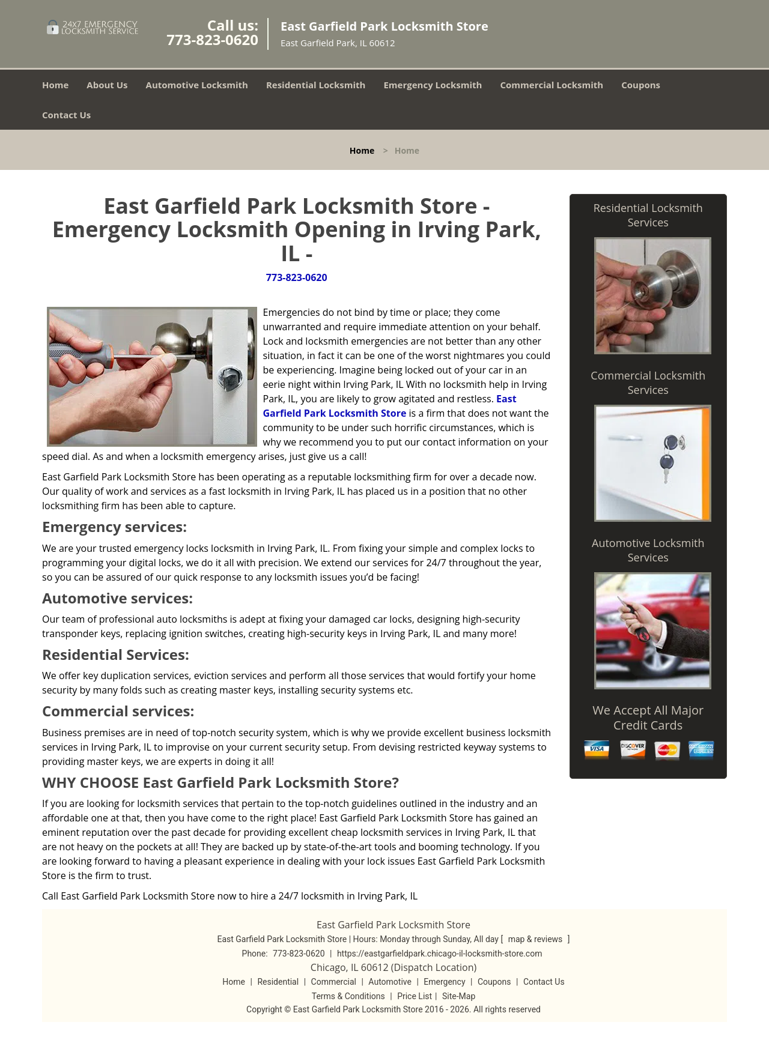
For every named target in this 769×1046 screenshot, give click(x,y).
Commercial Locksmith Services (648, 382)
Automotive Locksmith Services (648, 550)
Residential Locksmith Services (648, 215)
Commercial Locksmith (551, 85)
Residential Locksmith (316, 85)
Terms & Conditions (348, 996)
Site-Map (458, 996)
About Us (107, 85)
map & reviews (536, 939)
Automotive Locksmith (197, 85)
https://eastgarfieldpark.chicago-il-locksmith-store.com (440, 953)
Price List (414, 996)
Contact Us (66, 115)
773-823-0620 (212, 39)
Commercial (333, 982)
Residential (278, 982)
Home (55, 85)
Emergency (444, 982)
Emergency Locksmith (432, 85)
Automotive (390, 982)
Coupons (640, 85)
